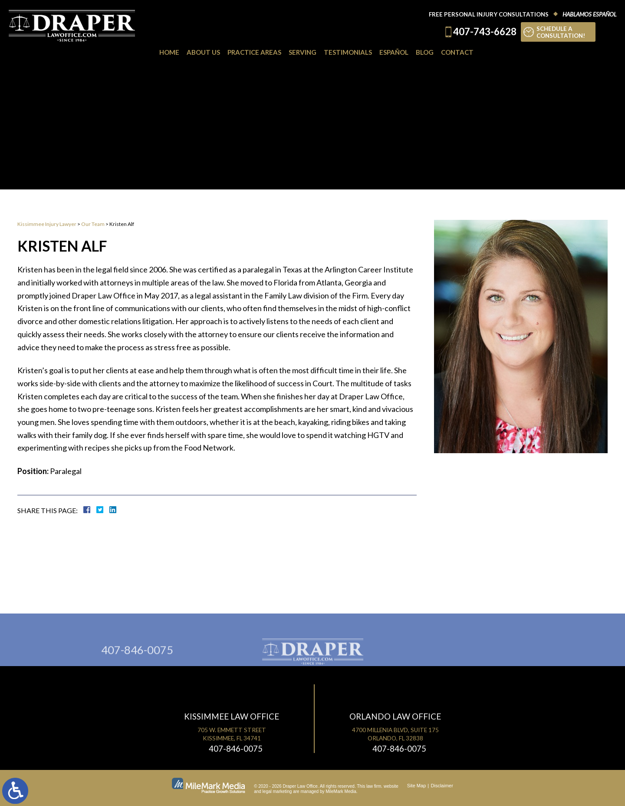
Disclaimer (442, 785)
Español (393, 52)
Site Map (416, 785)
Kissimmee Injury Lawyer (46, 224)
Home (169, 52)
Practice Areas (254, 52)
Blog (425, 52)
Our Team (93, 224)
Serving (302, 52)
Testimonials (348, 52)
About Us (203, 52)
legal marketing (277, 791)
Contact (457, 52)
